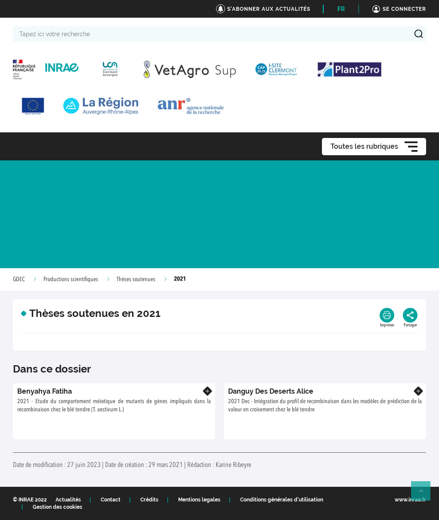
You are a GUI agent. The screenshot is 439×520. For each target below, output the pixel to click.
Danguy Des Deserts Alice (270, 391)
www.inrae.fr (410, 500)
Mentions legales (199, 500)
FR (341, 9)
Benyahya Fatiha (44, 391)
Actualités (68, 500)
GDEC (19, 279)
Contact (111, 500)
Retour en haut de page (424, 495)
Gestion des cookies (57, 507)
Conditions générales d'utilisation (281, 500)
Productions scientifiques (70, 279)
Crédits (149, 500)
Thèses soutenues (136, 279)
